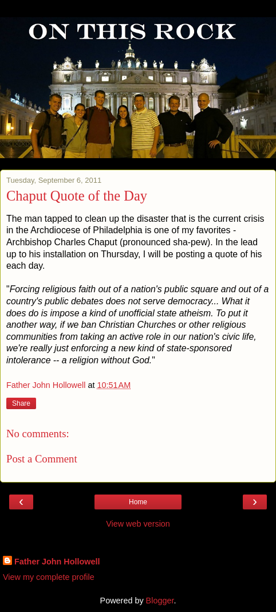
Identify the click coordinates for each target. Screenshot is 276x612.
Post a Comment (41, 459)
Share (21, 403)
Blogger (160, 600)
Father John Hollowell (57, 561)
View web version (138, 523)
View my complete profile (48, 577)
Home (138, 502)
